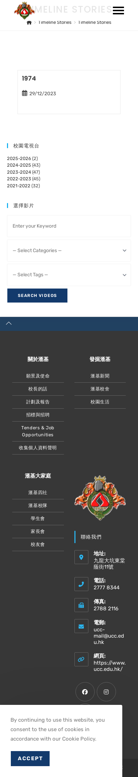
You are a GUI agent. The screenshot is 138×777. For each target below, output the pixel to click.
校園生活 (99, 401)
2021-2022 (18, 185)
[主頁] (29, 22)
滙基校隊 (37, 505)
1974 (29, 78)
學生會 (38, 518)
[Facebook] (85, 691)
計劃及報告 (38, 401)
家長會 (38, 531)
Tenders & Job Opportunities (38, 431)
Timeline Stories (94, 22)
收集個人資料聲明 (38, 447)
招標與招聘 (38, 414)
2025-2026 (19, 158)
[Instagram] (106, 691)
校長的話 (37, 388)
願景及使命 (38, 376)
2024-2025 (19, 165)
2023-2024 (19, 172)
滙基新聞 (99, 376)
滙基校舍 (99, 388)
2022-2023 (19, 178)
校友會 (38, 544)
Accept (30, 758)
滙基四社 (37, 492)
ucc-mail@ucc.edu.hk (109, 635)
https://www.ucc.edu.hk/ (110, 666)
